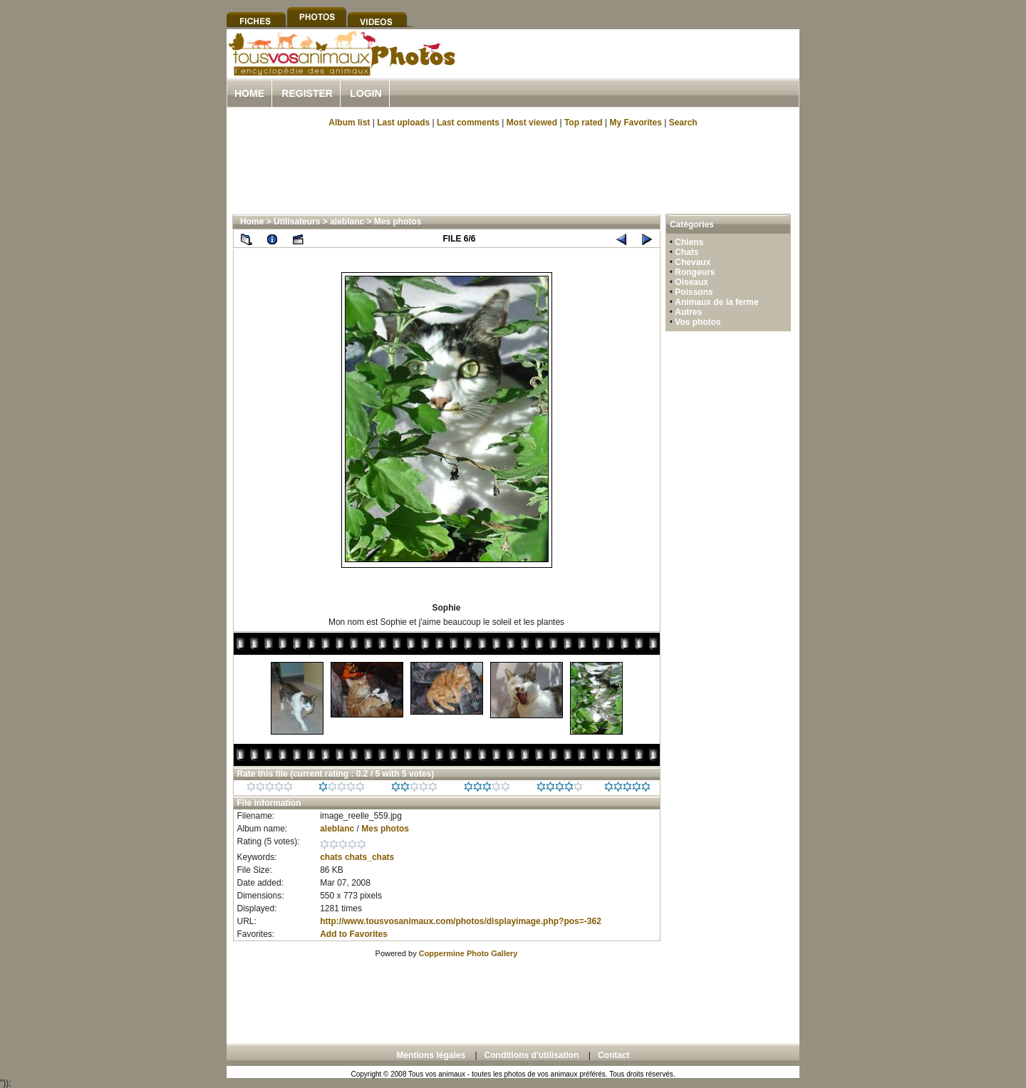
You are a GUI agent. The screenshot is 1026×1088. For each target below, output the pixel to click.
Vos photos (697, 322)
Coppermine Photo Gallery (468, 953)
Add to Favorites (354, 934)
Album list (349, 123)
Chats (686, 252)
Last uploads (403, 123)
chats (331, 857)
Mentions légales (430, 1055)
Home (249, 93)
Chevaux (692, 262)
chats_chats (369, 857)
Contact (614, 1055)
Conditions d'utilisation (531, 1055)
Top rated (583, 123)
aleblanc (347, 222)
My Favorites (636, 123)
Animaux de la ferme (716, 302)
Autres (688, 312)
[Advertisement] (632, 70)
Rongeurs (695, 272)
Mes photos (398, 222)
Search (683, 123)
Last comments (468, 123)
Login (365, 93)
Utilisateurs (297, 222)
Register (307, 93)
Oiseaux (691, 282)
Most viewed (532, 123)
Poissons (693, 292)
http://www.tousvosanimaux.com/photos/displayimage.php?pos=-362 (460, 921)
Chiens (689, 242)
